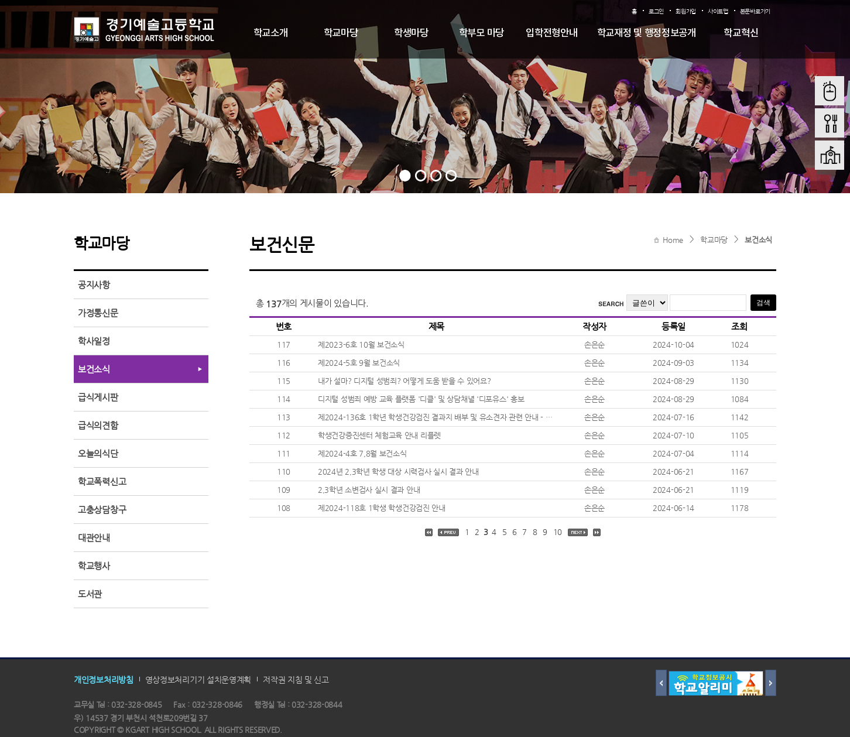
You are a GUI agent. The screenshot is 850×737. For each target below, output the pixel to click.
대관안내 (94, 538)
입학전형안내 (551, 33)
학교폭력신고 (102, 481)
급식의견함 (98, 425)
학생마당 (411, 33)
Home (673, 239)
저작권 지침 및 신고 (296, 679)
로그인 (656, 11)
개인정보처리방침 (103, 679)
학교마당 (341, 33)
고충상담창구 (102, 510)
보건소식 (758, 239)
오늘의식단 (98, 453)
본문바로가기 (755, 11)
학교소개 (270, 33)
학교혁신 (741, 33)
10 (557, 531)
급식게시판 (98, 397)
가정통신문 (98, 313)
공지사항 (94, 285)
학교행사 (94, 566)
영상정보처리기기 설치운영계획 (198, 679)
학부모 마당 (481, 33)
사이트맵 (718, 11)
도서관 (90, 594)
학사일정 (94, 341)
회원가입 (686, 11)
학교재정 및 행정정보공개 (646, 33)
